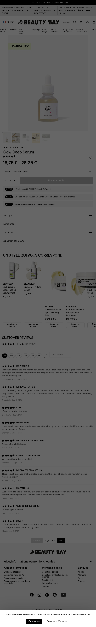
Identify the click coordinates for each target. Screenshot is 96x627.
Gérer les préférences (57, 621)
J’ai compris (34, 621)
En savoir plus (84, 614)
